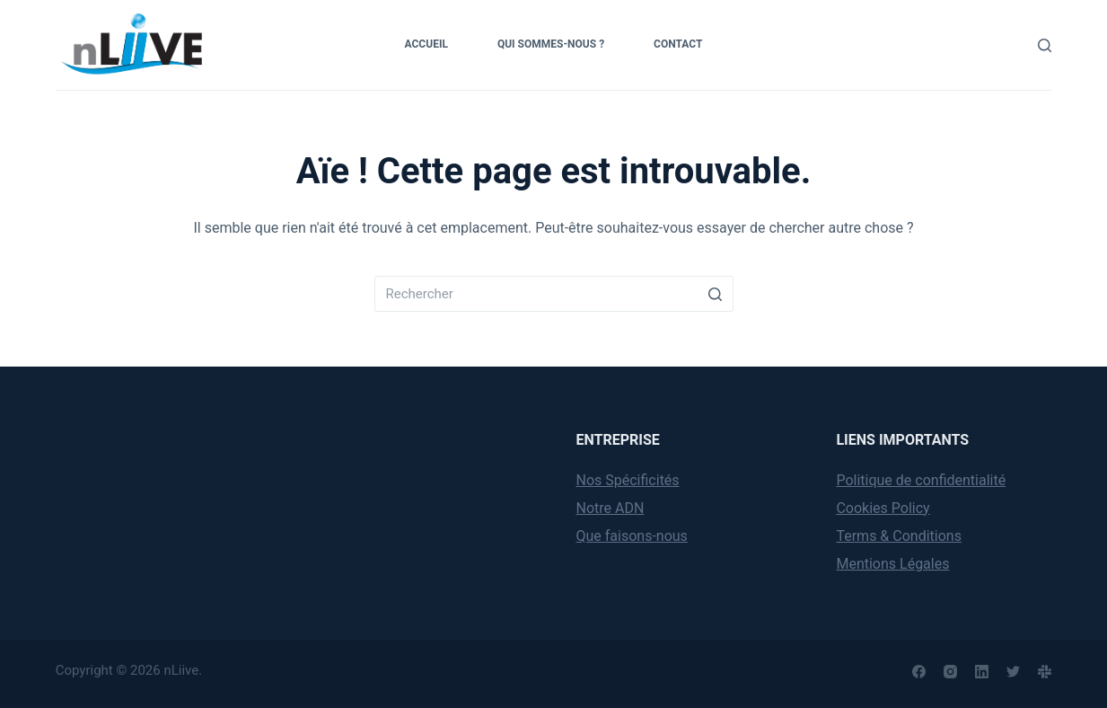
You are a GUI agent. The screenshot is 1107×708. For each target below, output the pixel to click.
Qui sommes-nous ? (550, 44)
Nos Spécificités (628, 480)
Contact (678, 44)
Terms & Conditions (899, 535)
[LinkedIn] (981, 671)
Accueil (426, 44)
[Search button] (716, 294)
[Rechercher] (1044, 45)
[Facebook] (919, 671)
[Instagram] (950, 671)
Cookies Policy (882, 508)
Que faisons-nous (632, 535)
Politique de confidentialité (921, 480)
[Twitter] (1013, 671)
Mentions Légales (892, 563)
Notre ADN (610, 508)
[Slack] (1044, 671)
